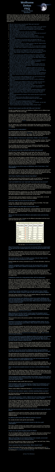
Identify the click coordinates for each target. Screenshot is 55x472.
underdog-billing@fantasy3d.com (40, 388)
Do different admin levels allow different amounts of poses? (24, 97)
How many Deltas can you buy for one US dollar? (22, 34)
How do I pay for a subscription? (18, 25)
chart (10, 127)
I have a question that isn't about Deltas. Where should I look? (25, 104)
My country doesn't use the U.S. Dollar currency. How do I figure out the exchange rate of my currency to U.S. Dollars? (28, 44)
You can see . (30, 233)
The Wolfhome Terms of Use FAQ (25, 449)
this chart (29, 132)
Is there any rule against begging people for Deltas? (23, 101)
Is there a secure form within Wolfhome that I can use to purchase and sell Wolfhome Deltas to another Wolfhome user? (27, 77)
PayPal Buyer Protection (25, 310)
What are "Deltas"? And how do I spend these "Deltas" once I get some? (28, 26)
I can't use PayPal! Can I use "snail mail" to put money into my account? (28, 33)
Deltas (24, 120)
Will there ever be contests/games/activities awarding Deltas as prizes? (28, 89)
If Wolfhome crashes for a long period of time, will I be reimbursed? (26, 49)
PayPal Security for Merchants (30, 332)
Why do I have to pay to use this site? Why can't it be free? (24, 24)
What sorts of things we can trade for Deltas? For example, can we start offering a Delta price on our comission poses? (28, 103)
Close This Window (29, 454)
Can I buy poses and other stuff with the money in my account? (25, 28)
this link (10, 262)
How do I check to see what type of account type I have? (24, 35)
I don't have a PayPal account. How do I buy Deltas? (23, 31)
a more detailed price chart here (33, 244)
